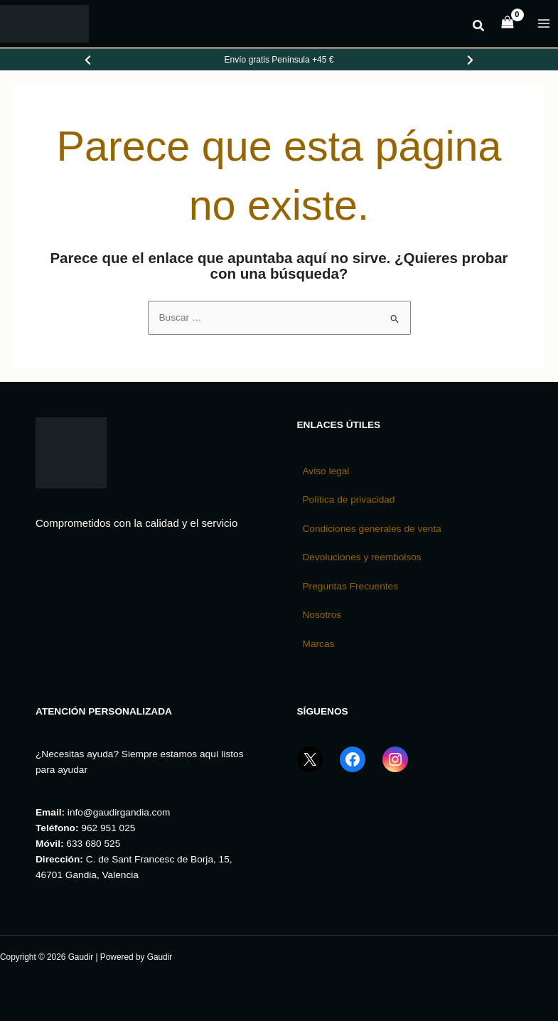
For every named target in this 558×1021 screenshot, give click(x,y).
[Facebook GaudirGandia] (352, 769)
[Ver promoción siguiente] (470, 59)
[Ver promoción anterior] (88, 59)
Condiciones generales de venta (372, 528)
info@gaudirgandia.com (119, 812)
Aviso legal (326, 471)
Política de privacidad (349, 499)
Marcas (319, 643)
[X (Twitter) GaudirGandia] (310, 769)
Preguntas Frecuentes (351, 586)
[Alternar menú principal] (544, 23)
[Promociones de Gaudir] (279, 59)
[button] (479, 28)
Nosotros (322, 614)
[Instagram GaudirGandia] (395, 769)
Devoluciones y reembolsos (362, 557)
